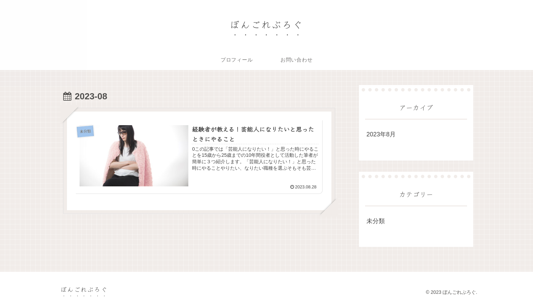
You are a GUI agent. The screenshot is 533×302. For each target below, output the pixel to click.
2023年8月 (381, 134)
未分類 (375, 221)
